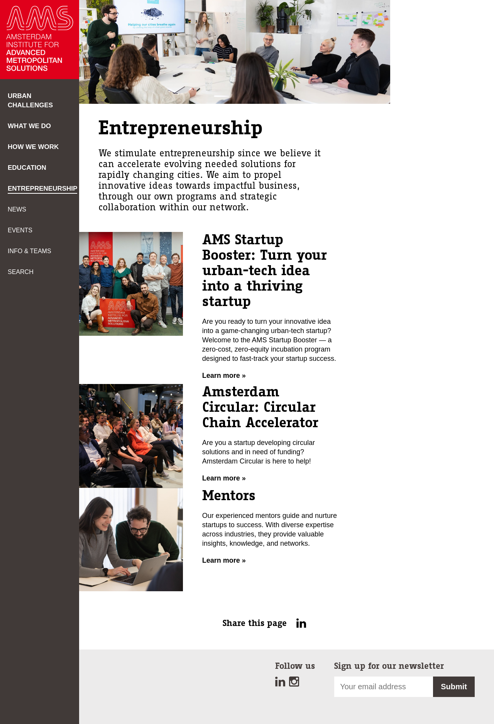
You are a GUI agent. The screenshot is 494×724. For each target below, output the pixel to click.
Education (27, 167)
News (17, 209)
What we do (29, 126)
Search (21, 272)
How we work (33, 147)
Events (20, 230)
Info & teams (29, 251)
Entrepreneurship (42, 188)
